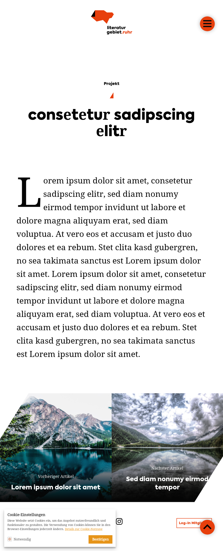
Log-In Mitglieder (194, 523)
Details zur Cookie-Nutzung (84, 529)
